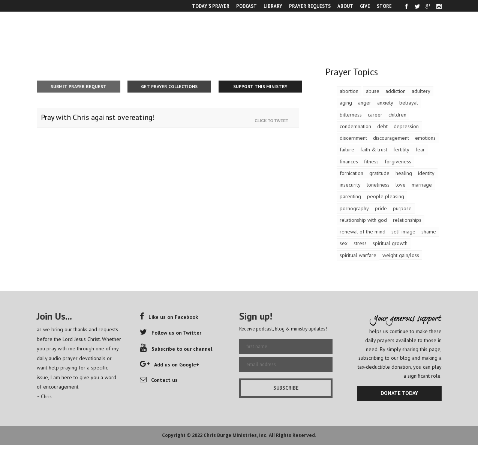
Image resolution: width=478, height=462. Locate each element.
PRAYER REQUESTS (310, 6)
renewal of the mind (362, 231)
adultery (421, 91)
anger (364, 102)
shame (428, 231)
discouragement (391, 138)
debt (382, 126)
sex (344, 243)
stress (360, 243)
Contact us (159, 380)
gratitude (379, 173)
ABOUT (345, 6)
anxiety (385, 102)
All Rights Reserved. (292, 435)
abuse (372, 91)
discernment (353, 138)
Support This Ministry (260, 86)
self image (403, 231)
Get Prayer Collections (169, 86)
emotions (425, 138)
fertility (401, 149)
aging (346, 102)
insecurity (350, 184)
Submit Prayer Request (78, 86)
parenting (350, 196)
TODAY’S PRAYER (210, 6)
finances (349, 161)
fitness (371, 161)
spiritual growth (390, 243)
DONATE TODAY (399, 393)
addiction (395, 91)
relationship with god (363, 220)
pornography (354, 208)
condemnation (355, 126)
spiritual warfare (358, 255)
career (375, 114)
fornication (351, 173)
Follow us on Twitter (170, 332)
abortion (349, 91)
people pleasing (385, 196)
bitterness (351, 114)
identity (426, 173)
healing (404, 173)
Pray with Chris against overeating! (98, 117)
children (397, 114)
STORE (384, 6)
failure (347, 149)
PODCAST (246, 6)
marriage (422, 184)
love (401, 184)
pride (381, 208)
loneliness (378, 184)
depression (406, 126)
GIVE (365, 6)
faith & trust (373, 149)
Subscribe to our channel (176, 348)
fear (420, 149)
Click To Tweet (273, 120)
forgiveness (398, 161)
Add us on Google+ (169, 364)
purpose (402, 208)
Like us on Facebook (169, 317)
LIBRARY (273, 6)
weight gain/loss (400, 255)
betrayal (408, 102)
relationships (407, 220)
